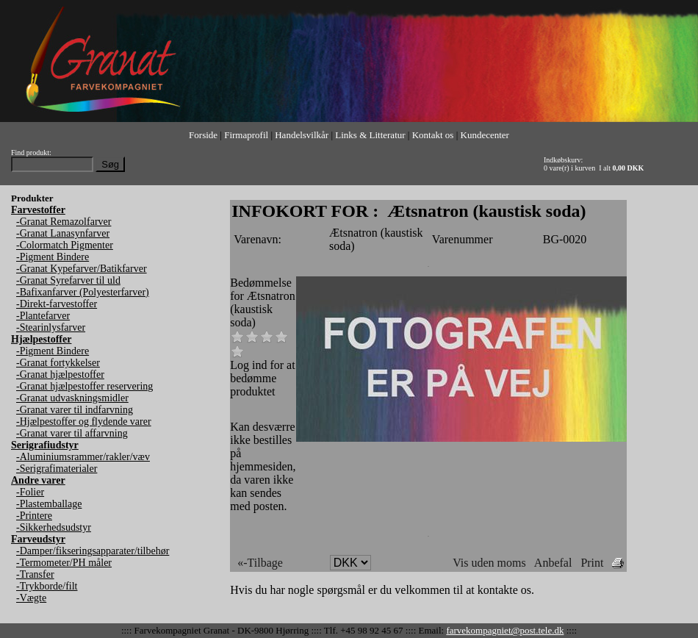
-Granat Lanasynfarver (62, 233)
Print (591, 562)
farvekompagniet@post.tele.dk (505, 630)
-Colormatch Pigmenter (64, 245)
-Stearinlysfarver (50, 327)
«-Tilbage (260, 562)
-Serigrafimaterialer (56, 468)
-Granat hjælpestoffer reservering (84, 386)
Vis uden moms (489, 562)
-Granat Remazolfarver (63, 221)
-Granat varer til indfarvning (74, 409)
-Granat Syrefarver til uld (68, 280)
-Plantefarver (43, 315)
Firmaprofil (246, 134)
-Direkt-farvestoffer (56, 303)
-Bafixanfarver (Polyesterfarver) (82, 292)
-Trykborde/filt (46, 586)
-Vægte (31, 597)
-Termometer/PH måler (64, 562)
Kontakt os (433, 134)
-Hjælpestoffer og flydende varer (83, 421)
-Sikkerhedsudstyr (53, 527)
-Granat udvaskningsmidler (72, 398)
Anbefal (553, 562)
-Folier (30, 492)
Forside (203, 134)
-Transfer (35, 574)
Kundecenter (485, 134)
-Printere (34, 515)
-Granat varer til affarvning (72, 433)
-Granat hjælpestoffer (60, 374)
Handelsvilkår (301, 134)
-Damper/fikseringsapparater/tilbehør (92, 550)
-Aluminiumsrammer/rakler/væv (83, 456)
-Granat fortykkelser (58, 362)
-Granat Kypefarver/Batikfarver (81, 268)
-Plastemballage (49, 503)
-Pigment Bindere (52, 256)
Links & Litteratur (370, 134)
